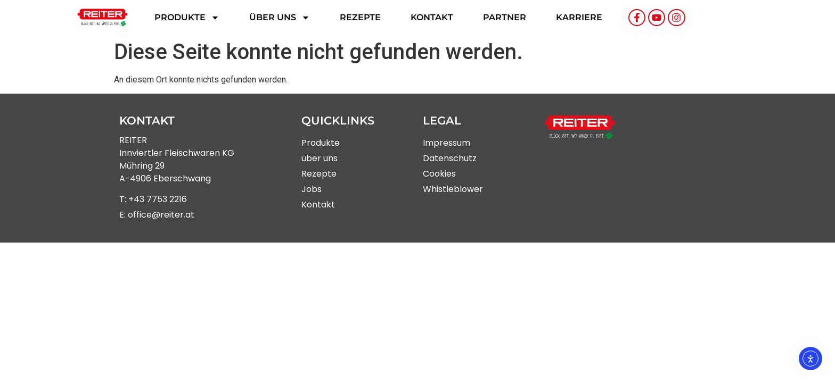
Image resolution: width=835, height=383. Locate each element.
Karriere (579, 17)
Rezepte (360, 17)
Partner (504, 17)
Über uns (279, 17)
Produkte (186, 17)
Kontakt (432, 17)
